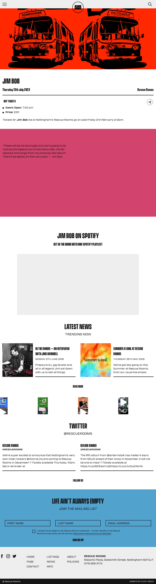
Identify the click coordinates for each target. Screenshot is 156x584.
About (71, 556)
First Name (15, 523)
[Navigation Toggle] (6, 4)
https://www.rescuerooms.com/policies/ (92, 533)
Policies (73, 561)
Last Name (65, 523)
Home (31, 556)
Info (50, 566)
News (51, 561)
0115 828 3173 (93, 563)
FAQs (30, 561)
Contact (33, 566)
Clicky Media (147, 581)
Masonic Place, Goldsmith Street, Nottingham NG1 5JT (119, 559)
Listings (53, 556)
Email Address (118, 523)
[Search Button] (150, 4)
